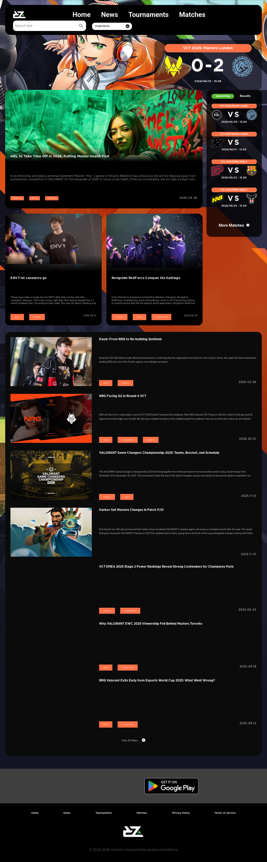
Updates (52, 198)
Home (81, 14)
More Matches (231, 225)
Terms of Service (225, 813)
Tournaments (149, 14)
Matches (192, 14)
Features (17, 198)
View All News (130, 740)
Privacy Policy (181, 813)
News (109, 14)
